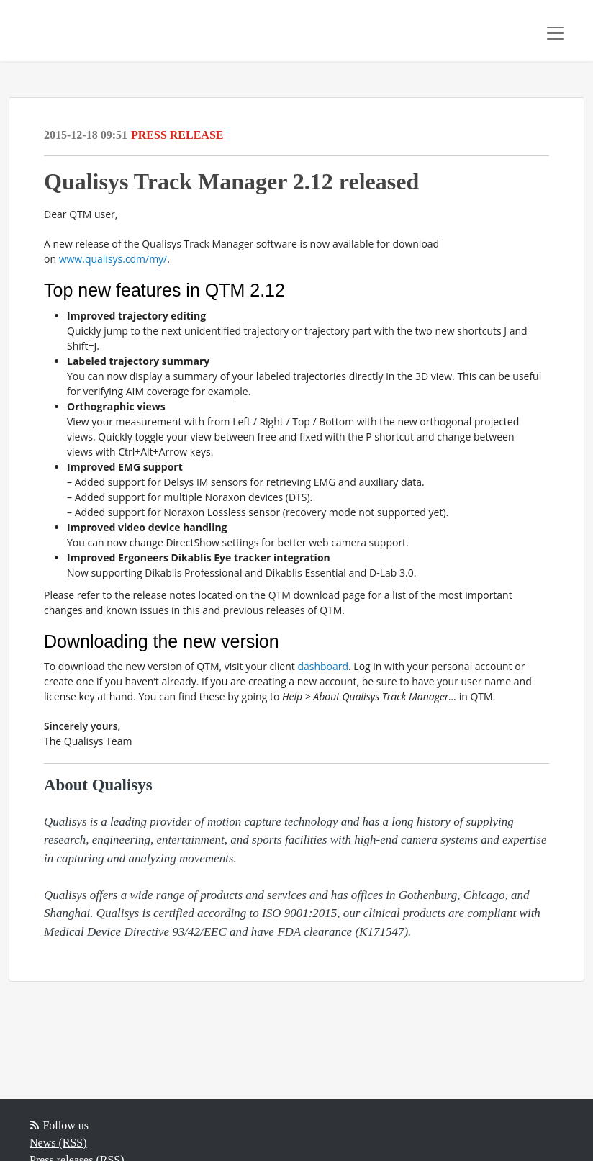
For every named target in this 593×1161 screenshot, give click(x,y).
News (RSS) (58, 1143)
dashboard (322, 666)
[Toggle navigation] (555, 33)
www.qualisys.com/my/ (113, 259)
